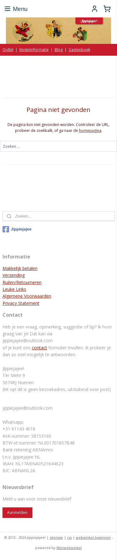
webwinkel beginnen (93, 537)
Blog (59, 49)
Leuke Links (14, 289)
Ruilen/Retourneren (21, 282)
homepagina (90, 130)
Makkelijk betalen (19, 268)
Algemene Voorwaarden (26, 296)
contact (39, 348)
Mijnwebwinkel (69, 547)
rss (69, 537)
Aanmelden (17, 512)
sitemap (56, 537)
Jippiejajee (17, 229)
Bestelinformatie (34, 49)
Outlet (7, 49)
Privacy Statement (20, 303)
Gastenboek (79, 49)
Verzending (13, 275)
